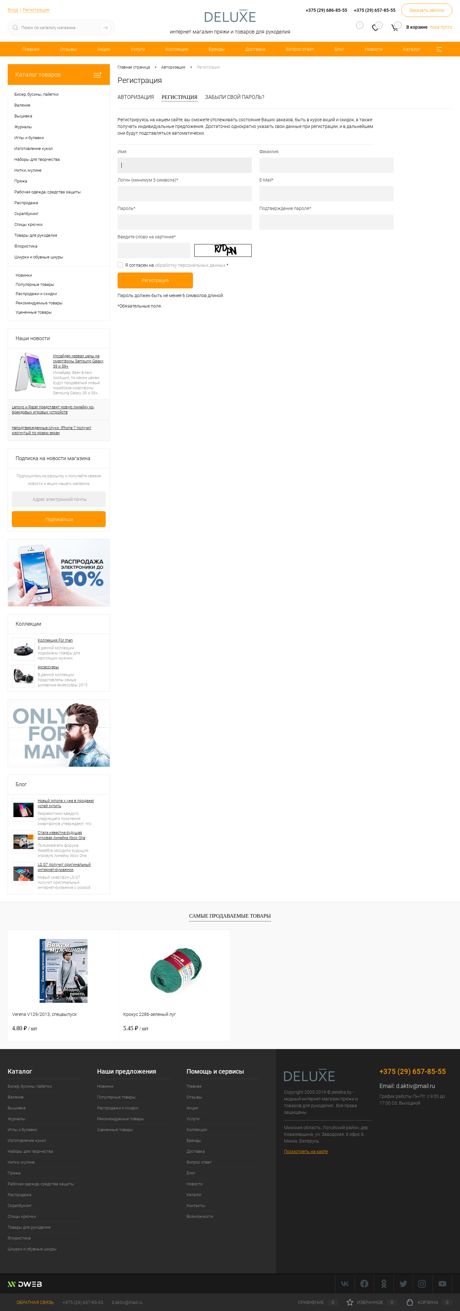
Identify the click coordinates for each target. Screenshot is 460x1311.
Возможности (200, 1216)
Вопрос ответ (300, 49)
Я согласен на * (176, 265)
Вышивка (17, 1108)
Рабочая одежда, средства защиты (41, 1183)
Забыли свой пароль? (234, 97)
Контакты (196, 1205)
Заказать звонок (426, 10)
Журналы (16, 1118)
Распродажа (19, 1194)
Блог (339, 49)
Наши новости (33, 338)
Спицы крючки (22, 1216)
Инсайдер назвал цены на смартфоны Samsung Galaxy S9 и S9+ (78, 361)
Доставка (255, 49)
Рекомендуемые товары (39, 303)
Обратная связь (31, 1302)
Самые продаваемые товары (230, 916)
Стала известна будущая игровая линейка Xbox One (61, 835)
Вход (13, 9)
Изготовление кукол (27, 1140)
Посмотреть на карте (306, 1151)
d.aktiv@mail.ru (415, 1086)
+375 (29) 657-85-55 (83, 1302)
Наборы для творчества (30, 1151)
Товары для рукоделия (29, 1227)
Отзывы (68, 49)
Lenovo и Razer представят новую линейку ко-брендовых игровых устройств (53, 409)
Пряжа (14, 1173)
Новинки (24, 275)
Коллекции (176, 49)
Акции (103, 49)
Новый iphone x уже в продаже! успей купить (66, 803)
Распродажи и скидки (36, 293)
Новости (374, 49)
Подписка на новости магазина (53, 458)
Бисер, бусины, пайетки (30, 1086)
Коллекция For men (55, 640)
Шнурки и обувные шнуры (32, 1249)
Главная (31, 49)
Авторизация (136, 97)
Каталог (411, 49)
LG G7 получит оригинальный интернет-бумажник (64, 867)
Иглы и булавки (22, 1129)
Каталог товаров (58, 74)
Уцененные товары (34, 312)
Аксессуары (48, 667)
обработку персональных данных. (190, 265)
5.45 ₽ (135, 1028)
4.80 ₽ (24, 1028)
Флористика (19, 1238)
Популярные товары (35, 284)
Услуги (138, 49)
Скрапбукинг (20, 1205)
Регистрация (36, 9)
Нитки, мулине (21, 1162)
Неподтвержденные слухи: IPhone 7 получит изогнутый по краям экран (51, 430)
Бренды (217, 49)
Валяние (16, 1097)
